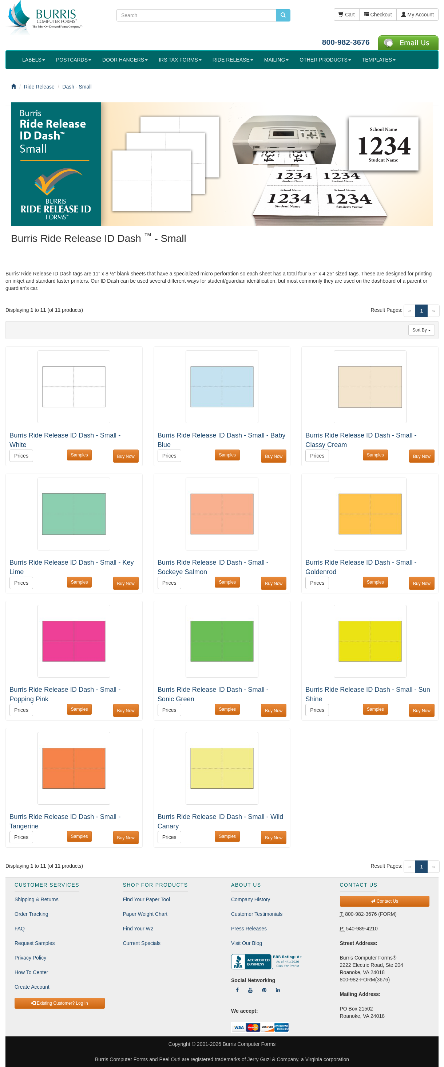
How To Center (31, 972)
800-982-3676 (346, 42)
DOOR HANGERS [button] (125, 60)
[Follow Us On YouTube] (250, 990)
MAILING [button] (276, 60)
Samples (79, 455)
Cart (346, 14)
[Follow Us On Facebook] (237, 990)
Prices (21, 456)
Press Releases (249, 928)
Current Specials (142, 943)
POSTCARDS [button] (73, 60)
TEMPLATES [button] (379, 60)
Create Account (32, 987)
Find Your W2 (138, 928)
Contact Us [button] (384, 901)
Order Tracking (31, 914)
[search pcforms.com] (283, 15)
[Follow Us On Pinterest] (264, 990)
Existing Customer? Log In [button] (59, 1003)
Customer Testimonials (256, 914)
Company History (250, 899)
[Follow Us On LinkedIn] (278, 990)
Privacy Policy (30, 958)
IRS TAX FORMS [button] (180, 60)
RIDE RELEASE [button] (233, 60)
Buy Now (126, 456)
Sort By (421, 330)
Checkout (378, 14)
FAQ (20, 928)
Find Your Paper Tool (146, 899)
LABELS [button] (33, 60)
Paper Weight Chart (145, 914)
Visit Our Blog (246, 943)
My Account (417, 14)
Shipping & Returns (37, 899)
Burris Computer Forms (249, 1044)
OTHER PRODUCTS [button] (325, 60)
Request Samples (35, 943)
